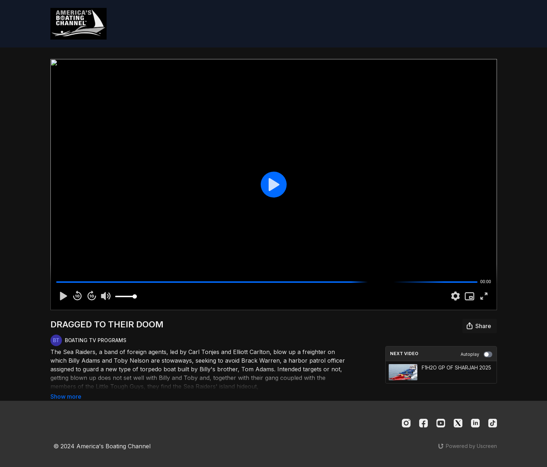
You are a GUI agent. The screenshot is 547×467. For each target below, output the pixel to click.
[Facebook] (423, 421)
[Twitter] (458, 421)
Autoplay (476, 354)
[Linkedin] (475, 421)
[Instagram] (406, 421)
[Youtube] (440, 421)
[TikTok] (492, 421)
